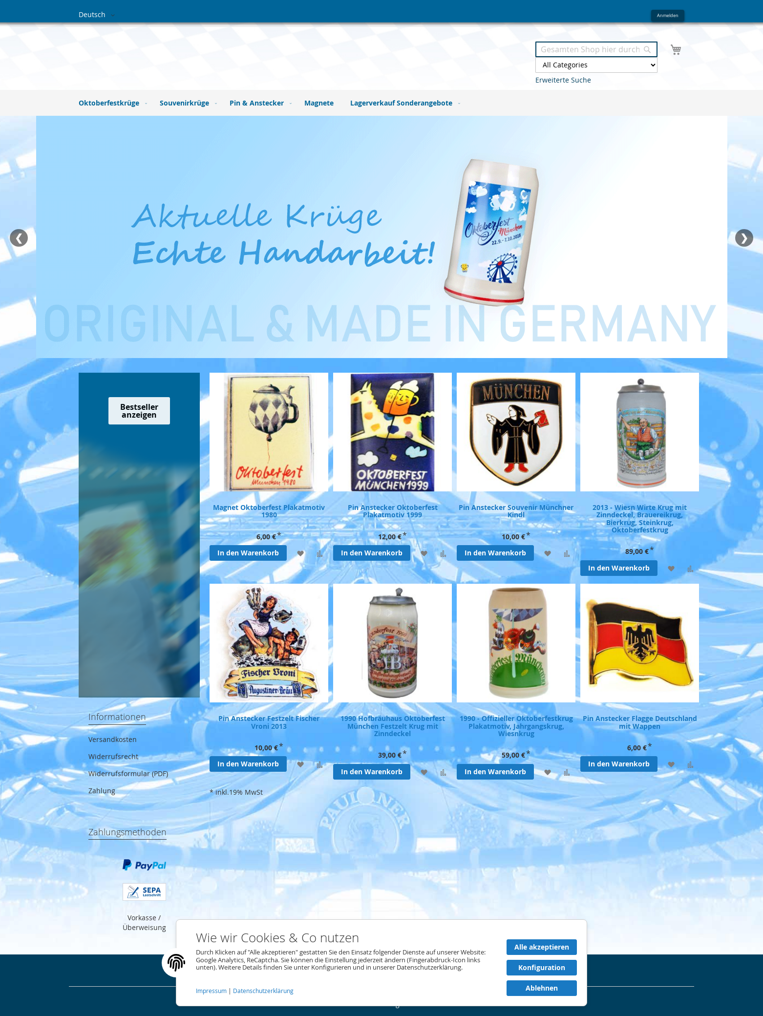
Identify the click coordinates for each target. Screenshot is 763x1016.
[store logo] (230, 53)
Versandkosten (112, 739)
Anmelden (667, 15)
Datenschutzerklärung (263, 991)
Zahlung (101, 790)
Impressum (212, 991)
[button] (98, 15)
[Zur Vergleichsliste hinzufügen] (319, 553)
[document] (381, 963)
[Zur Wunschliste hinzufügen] (300, 553)
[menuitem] (111, 103)
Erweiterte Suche (563, 80)
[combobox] (596, 49)
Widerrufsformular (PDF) (128, 773)
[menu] (381, 103)
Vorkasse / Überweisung (144, 922)
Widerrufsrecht (113, 756)
